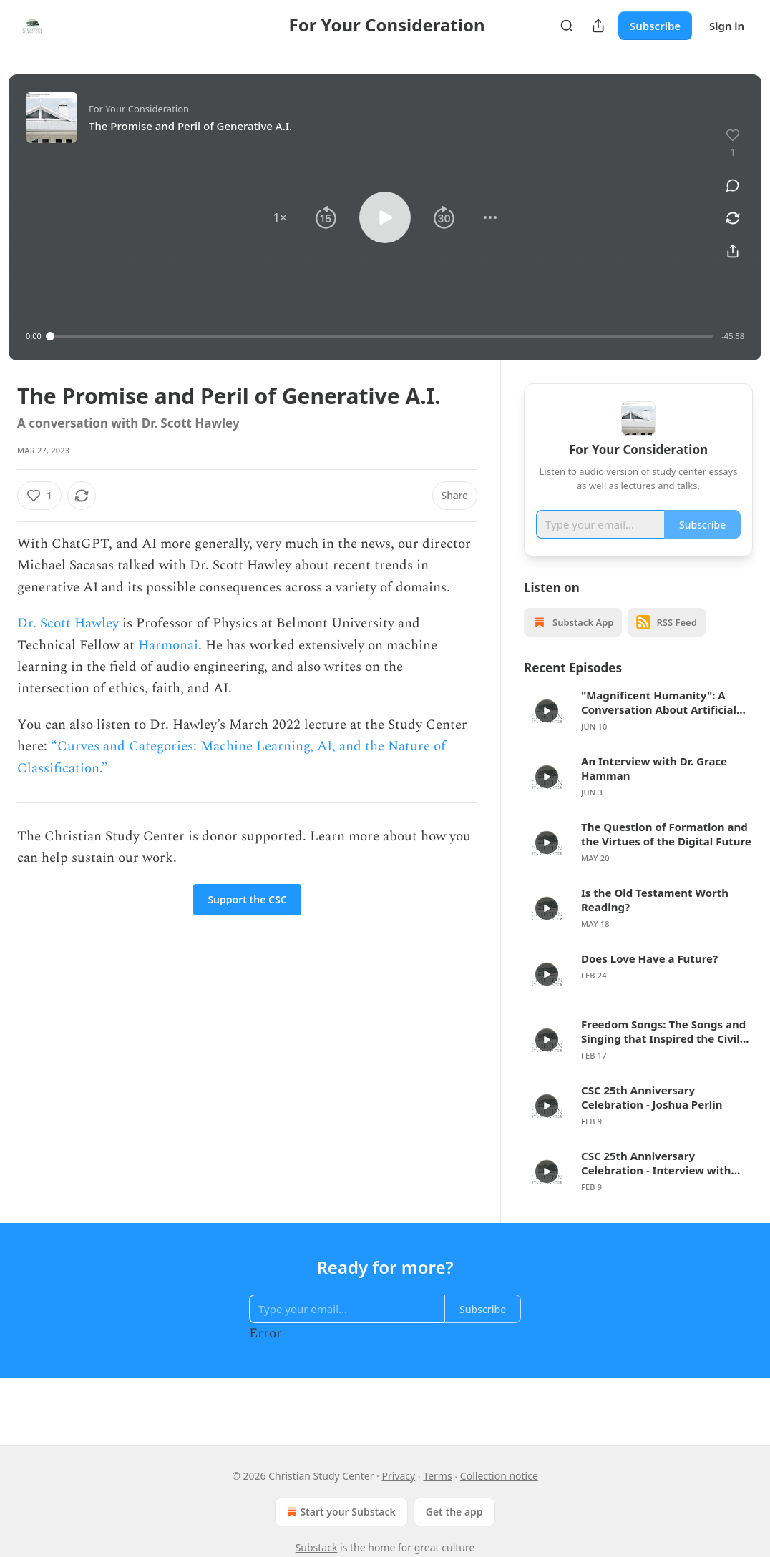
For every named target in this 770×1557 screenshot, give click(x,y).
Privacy (399, 1476)
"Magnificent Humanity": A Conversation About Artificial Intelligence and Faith (658, 723)
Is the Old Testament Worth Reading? (654, 920)
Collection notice (499, 1476)
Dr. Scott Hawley (68, 623)
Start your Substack (339, 1512)
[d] (546, 731)
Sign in (726, 26)
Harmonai (168, 645)
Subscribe (655, 26)
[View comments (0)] (732, 185)
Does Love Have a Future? (649, 979)
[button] (279, 217)
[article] (638, 731)
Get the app (454, 1511)
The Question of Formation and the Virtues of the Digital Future (666, 854)
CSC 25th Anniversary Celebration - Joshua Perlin (652, 1118)
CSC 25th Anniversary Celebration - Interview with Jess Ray (656, 1183)
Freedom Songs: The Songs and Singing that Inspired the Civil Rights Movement (663, 1052)
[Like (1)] (39, 495)
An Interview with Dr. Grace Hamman (654, 789)
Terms (437, 1476)
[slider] (381, 336)
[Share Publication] (598, 25)
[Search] (566, 25)
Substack (317, 1547)
